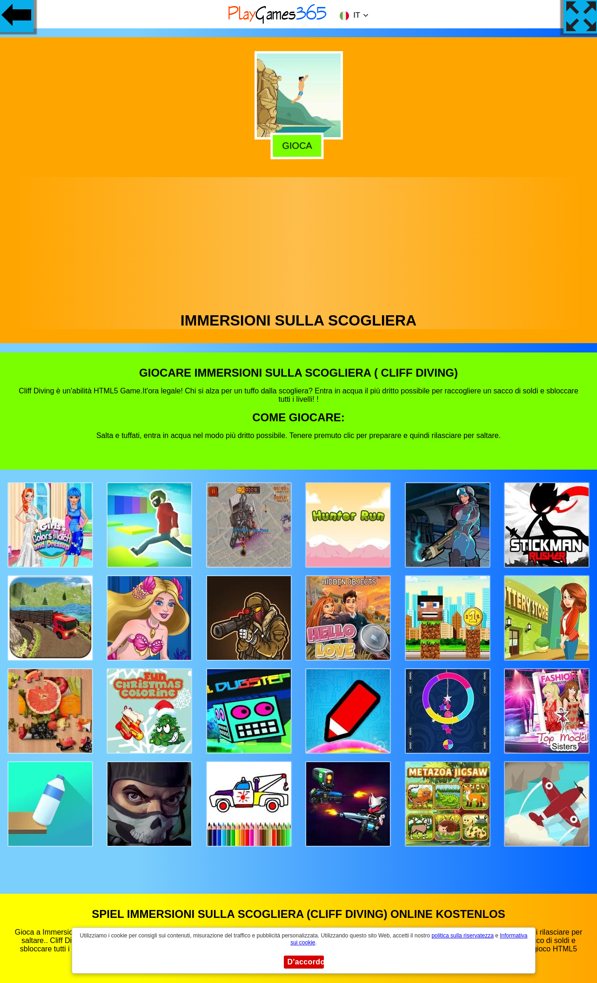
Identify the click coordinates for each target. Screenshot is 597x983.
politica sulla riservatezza (462, 935)
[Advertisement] (299, 242)
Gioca (300, 146)
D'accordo (306, 962)
